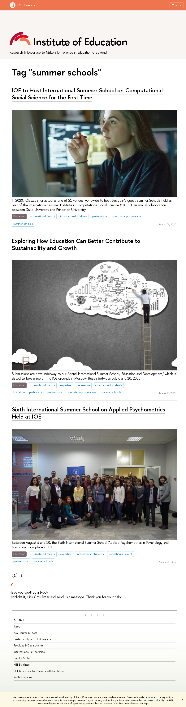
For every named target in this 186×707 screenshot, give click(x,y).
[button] (85, 615)
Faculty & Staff (23, 658)
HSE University (26, 5)
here (150, 697)
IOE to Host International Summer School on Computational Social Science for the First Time (87, 93)
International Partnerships (29, 652)
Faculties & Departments (28, 645)
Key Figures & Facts (25, 633)
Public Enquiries (23, 677)
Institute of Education (80, 41)
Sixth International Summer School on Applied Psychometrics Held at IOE (88, 412)
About (19, 620)
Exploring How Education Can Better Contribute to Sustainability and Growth (76, 244)
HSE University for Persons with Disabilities (39, 671)
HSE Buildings (21, 664)
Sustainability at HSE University (32, 639)
